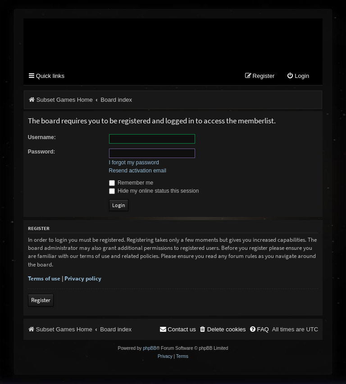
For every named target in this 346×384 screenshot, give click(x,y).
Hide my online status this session (154, 191)
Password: (41, 152)
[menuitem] (298, 76)
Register (40, 300)
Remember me (131, 183)
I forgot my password (134, 163)
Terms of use (44, 279)
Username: (42, 137)
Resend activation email (137, 171)
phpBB (149, 348)
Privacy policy (82, 279)
